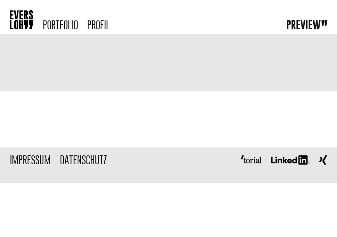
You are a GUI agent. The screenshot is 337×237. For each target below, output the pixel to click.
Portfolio (60, 25)
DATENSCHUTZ (83, 160)
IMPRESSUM (30, 160)
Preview (303, 24)
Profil (98, 25)
